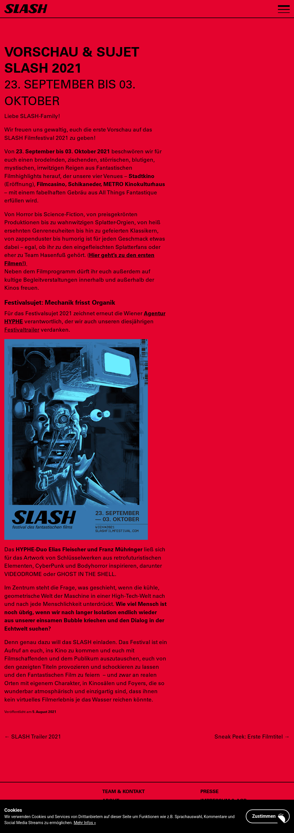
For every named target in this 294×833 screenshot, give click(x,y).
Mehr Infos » (85, 822)
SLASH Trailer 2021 (32, 736)
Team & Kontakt (123, 791)
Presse (209, 791)
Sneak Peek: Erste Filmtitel (252, 736)
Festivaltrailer (21, 329)
